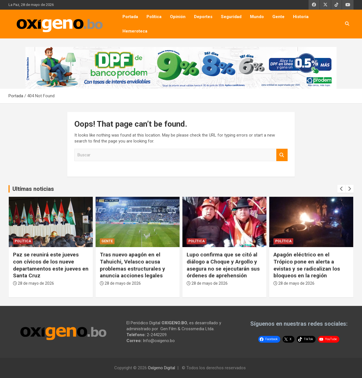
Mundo (257, 16)
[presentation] (341, 189)
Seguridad (231, 16)
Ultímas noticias (33, 188)
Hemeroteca (134, 31)
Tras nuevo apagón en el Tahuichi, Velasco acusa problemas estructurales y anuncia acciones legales (132, 265)
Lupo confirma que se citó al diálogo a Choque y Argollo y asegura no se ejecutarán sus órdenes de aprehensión (223, 265)
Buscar (282, 155)
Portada (130, 16)
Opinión (178, 16)
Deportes (203, 16)
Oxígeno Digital (161, 367)
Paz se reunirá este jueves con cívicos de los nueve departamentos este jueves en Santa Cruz (51, 265)
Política (153, 16)
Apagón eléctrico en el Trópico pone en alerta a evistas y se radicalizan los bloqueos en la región (306, 265)
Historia (301, 16)
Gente (278, 16)
